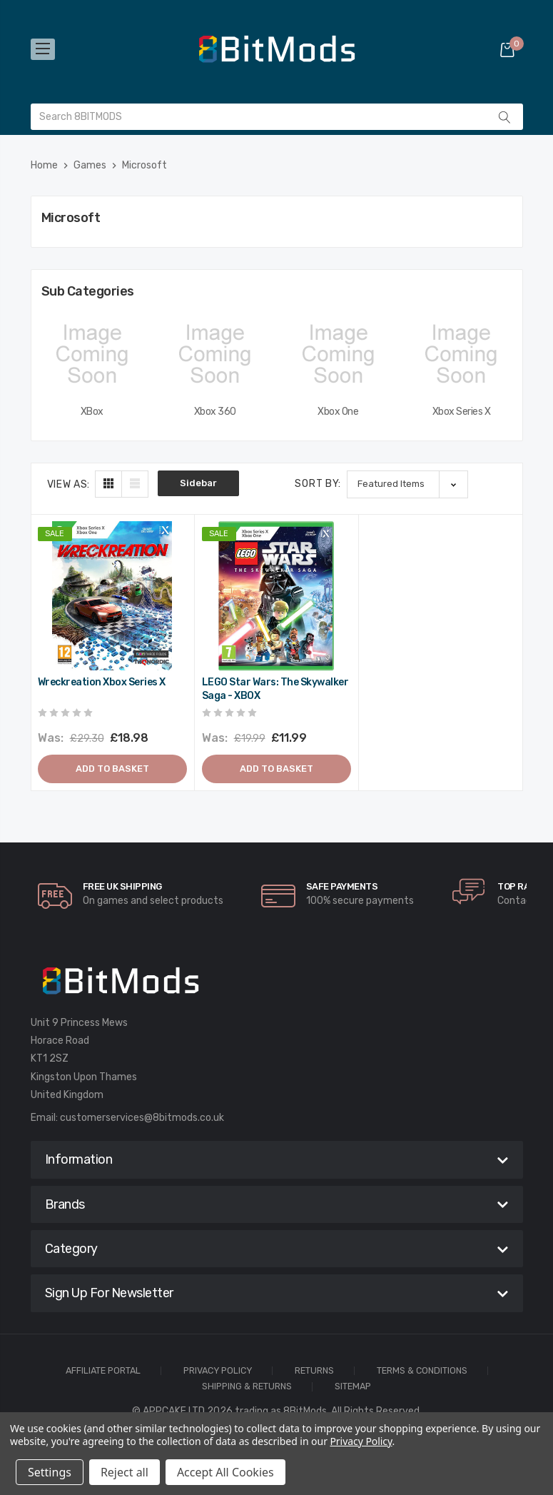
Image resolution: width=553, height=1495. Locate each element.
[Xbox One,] (339, 354)
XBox (92, 412)
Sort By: (318, 484)
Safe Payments (342, 886)
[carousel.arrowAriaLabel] (55, 896)
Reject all (124, 1472)
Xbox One (338, 412)
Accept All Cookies (225, 1472)
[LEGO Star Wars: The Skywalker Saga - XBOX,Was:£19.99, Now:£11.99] (276, 595)
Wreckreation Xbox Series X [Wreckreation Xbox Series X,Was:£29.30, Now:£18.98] (102, 682)
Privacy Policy (217, 1371)
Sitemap (353, 1386)
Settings (49, 1472)
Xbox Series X (461, 412)
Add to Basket (112, 768)
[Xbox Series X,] (461, 354)
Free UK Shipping (122, 886)
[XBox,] (92, 354)
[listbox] (407, 484)
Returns (314, 1371)
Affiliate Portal (103, 1371)
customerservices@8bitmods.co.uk (142, 1118)
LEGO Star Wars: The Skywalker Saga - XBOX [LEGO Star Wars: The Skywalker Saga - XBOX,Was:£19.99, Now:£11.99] (275, 689)
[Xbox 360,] (215, 354)
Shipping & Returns (247, 1386)
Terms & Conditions (422, 1371)
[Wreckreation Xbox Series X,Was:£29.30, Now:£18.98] (112, 595)
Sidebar (198, 483)
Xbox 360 (215, 412)
